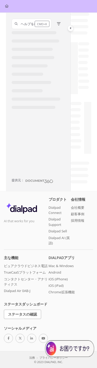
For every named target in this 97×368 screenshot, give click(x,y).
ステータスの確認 (22, 314)
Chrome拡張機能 (62, 292)
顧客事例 (77, 214)
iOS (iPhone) (58, 279)
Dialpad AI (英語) (59, 240)
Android (55, 272)
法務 (32, 357)
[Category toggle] (71, 28)
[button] (31, 24)
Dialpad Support (55, 222)
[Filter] (59, 24)
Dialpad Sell (58, 231)
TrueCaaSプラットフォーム (25, 272)
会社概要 (77, 207)
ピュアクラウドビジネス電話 (26, 265)
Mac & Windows (61, 265)
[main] (81, 102)
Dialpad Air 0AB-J (17, 290)
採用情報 (77, 220)
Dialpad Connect (55, 210)
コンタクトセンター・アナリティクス (26, 282)
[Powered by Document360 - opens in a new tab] (32, 180)
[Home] (7, 6)
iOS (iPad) (56, 285)
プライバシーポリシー (53, 357)
